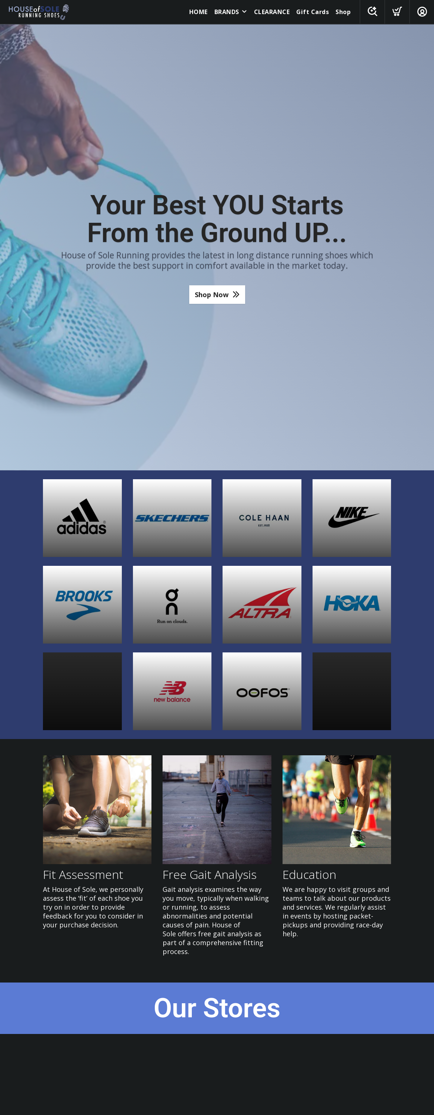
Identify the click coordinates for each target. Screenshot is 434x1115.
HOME (198, 12)
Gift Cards (312, 12)
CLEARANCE (272, 12)
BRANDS (226, 12)
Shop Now (211, 294)
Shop (343, 12)
